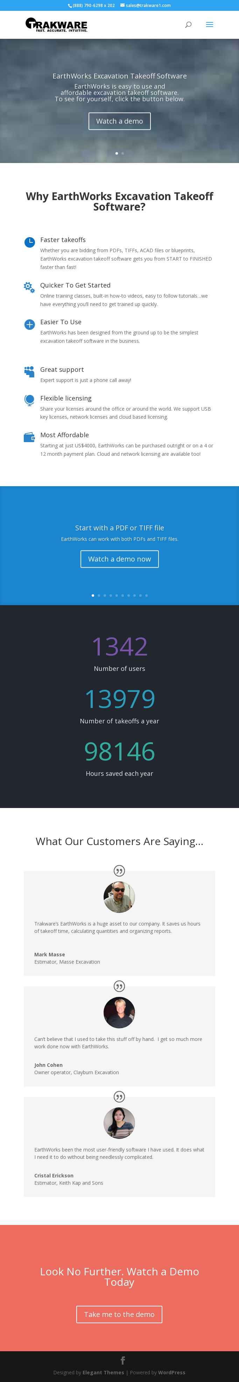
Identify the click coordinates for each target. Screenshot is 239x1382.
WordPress (171, 1372)
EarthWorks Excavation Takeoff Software (119, 86)
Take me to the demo (119, 1314)
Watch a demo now (119, 567)
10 (146, 595)
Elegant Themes (103, 1372)
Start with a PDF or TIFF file (119, 536)
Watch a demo (119, 131)
